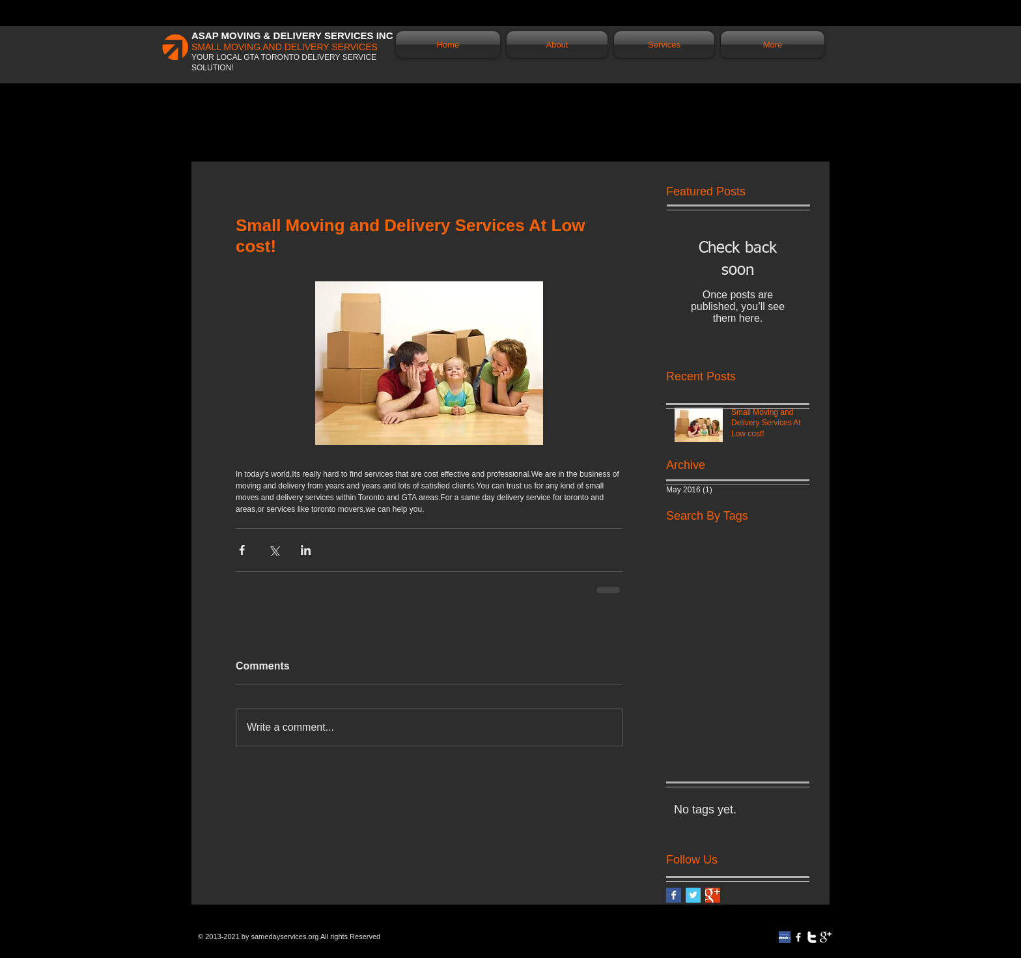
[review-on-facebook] (784, 937)
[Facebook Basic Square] (673, 895)
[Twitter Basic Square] (693, 895)
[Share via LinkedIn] (306, 550)
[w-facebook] (798, 937)
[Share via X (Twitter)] (274, 550)
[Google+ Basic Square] (712, 895)
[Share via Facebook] (242, 550)
